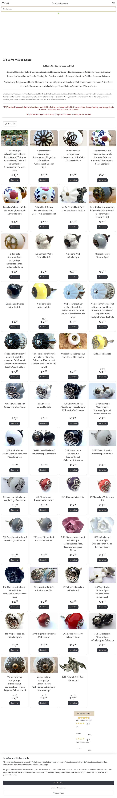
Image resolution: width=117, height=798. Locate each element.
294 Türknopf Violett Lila (73, 497)
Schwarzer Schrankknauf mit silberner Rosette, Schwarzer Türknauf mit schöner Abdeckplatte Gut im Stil (44, 360)
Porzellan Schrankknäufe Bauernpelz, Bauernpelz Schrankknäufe (14, 210)
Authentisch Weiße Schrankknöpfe (44, 255)
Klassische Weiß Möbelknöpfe (73, 255)
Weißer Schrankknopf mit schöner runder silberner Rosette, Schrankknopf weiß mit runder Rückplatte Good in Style (102, 310)
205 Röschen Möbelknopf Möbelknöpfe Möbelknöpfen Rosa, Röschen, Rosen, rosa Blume (73, 544)
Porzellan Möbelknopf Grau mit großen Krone (14, 405)
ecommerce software (66, 794)
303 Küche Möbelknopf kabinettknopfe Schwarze (44, 452)
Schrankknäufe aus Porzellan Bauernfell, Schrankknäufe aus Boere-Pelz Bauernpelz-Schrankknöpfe (102, 157)
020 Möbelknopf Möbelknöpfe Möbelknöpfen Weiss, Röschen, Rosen (102, 542)
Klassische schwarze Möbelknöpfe (14, 305)
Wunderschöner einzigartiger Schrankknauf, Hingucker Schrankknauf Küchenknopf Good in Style (44, 158)
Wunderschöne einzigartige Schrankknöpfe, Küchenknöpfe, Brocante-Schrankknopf (44, 684)
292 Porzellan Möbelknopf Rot (102, 499)
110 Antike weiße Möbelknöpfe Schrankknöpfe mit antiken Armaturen (102, 408)
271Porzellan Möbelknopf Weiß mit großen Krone (14, 499)
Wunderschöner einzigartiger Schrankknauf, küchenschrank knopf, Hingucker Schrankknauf (15, 684)
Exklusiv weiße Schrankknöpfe (44, 405)
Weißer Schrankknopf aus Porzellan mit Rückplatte (73, 355)
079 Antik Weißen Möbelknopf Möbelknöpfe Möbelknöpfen (15, 453)
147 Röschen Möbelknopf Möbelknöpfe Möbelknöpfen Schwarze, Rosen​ (14, 592)
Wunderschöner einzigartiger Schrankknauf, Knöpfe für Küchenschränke (73, 155)
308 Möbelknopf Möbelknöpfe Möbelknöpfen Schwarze (102, 637)
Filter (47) (10, 123)
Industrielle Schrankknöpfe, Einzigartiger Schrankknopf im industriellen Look (15, 260)
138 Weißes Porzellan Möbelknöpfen (14, 635)
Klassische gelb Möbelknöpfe (44, 305)
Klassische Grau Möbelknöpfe (102, 255)
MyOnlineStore (85, 794)
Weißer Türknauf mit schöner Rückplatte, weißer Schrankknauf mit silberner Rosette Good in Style (73, 310)
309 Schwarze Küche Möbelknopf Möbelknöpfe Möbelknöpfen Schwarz (73, 407)
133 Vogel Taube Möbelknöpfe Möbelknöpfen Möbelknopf (102, 592)
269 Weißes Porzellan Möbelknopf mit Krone (102, 452)
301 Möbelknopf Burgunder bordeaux (43, 499)
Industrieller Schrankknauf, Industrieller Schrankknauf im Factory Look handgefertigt (102, 212)
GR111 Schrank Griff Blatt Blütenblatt (73, 679)
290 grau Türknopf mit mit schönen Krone (44, 539)
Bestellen (14, 180)
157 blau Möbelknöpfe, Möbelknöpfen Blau (43, 589)
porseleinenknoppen (49, 769)
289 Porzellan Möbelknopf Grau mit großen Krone (15, 539)
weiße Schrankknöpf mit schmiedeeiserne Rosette (73, 209)
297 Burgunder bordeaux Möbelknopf (44, 635)
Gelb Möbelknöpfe (102, 353)
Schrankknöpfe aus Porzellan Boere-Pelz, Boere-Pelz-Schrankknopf (44, 210)
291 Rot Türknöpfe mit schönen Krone (73, 635)
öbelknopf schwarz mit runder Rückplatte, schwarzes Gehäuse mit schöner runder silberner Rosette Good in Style (15, 360)
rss (57, 794)
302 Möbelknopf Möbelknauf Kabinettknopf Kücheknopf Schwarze (73, 455)
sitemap (52, 794)
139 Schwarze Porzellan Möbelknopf (73, 589)
